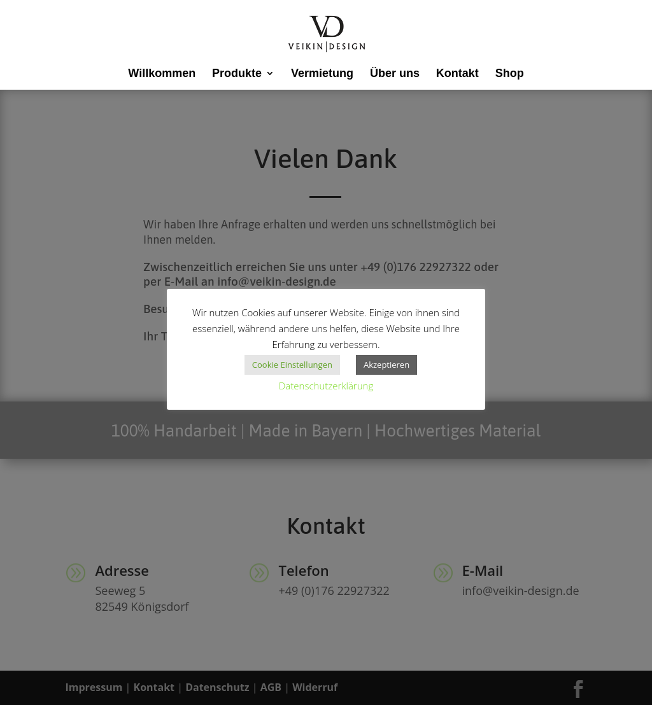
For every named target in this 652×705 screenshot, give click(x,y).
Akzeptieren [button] (386, 364)
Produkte (237, 74)
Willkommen (161, 74)
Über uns (395, 74)
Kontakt (457, 74)
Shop (509, 74)
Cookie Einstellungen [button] (292, 364)
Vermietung (322, 74)
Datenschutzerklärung (326, 385)
